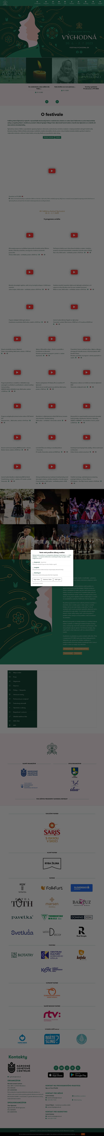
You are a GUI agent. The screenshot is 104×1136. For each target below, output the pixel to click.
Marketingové (37, 573)
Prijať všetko (37, 579)
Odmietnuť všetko (47, 579)
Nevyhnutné (39, 562)
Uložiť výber (58, 579)
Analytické (36, 567)
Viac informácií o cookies (38, 583)
